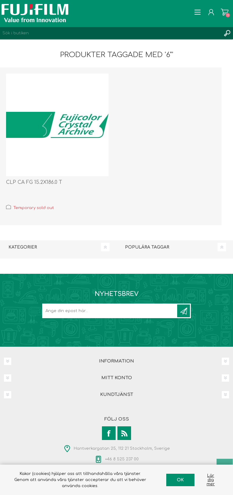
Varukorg (224, 12)
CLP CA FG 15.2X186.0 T (34, 182)
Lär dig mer (211, 479)
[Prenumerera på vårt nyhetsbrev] (110, 310)
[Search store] (110, 33)
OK (180, 480)
